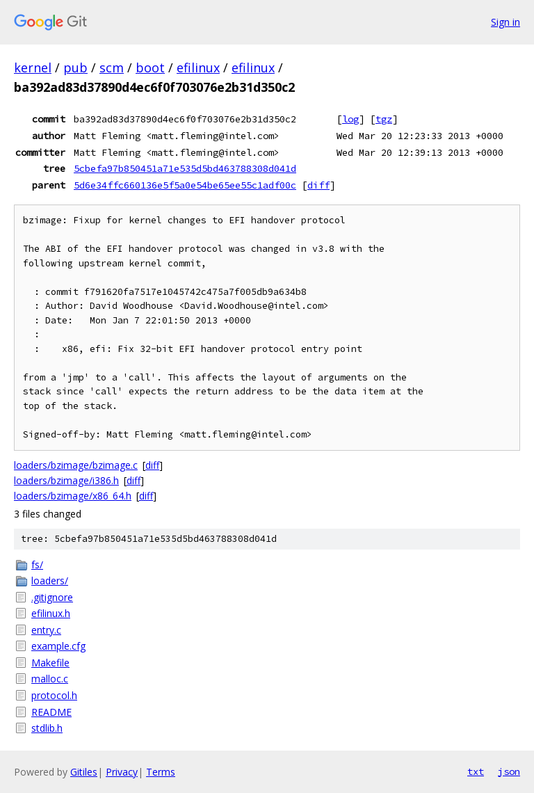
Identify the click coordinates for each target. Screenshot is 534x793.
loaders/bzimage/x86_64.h (72, 495)
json (509, 771)
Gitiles (83, 771)
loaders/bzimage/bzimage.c (76, 465)
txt (475, 771)
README (51, 712)
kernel (32, 67)
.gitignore (52, 597)
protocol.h (54, 695)
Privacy (122, 771)
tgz (383, 119)
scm (111, 67)
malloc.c (49, 678)
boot (150, 67)
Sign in (505, 22)
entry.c (46, 629)
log (350, 119)
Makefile (50, 662)
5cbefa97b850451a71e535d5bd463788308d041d (185, 168)
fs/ (37, 564)
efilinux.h (50, 613)
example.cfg (58, 645)
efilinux (198, 67)
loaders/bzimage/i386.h (66, 480)
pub (75, 67)
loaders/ (49, 580)
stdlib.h (47, 728)
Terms (160, 771)
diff (318, 185)
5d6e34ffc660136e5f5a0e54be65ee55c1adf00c (185, 185)
